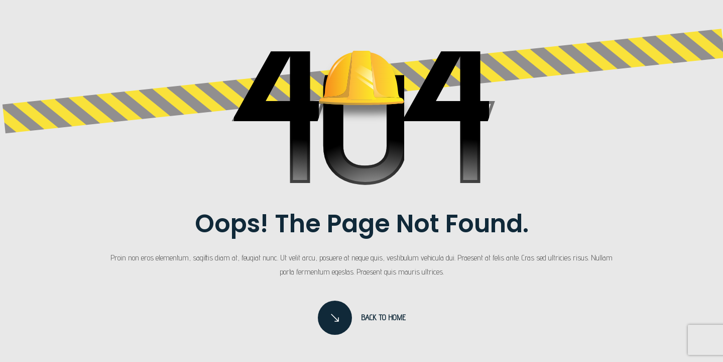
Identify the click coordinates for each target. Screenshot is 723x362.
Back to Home (362, 318)
